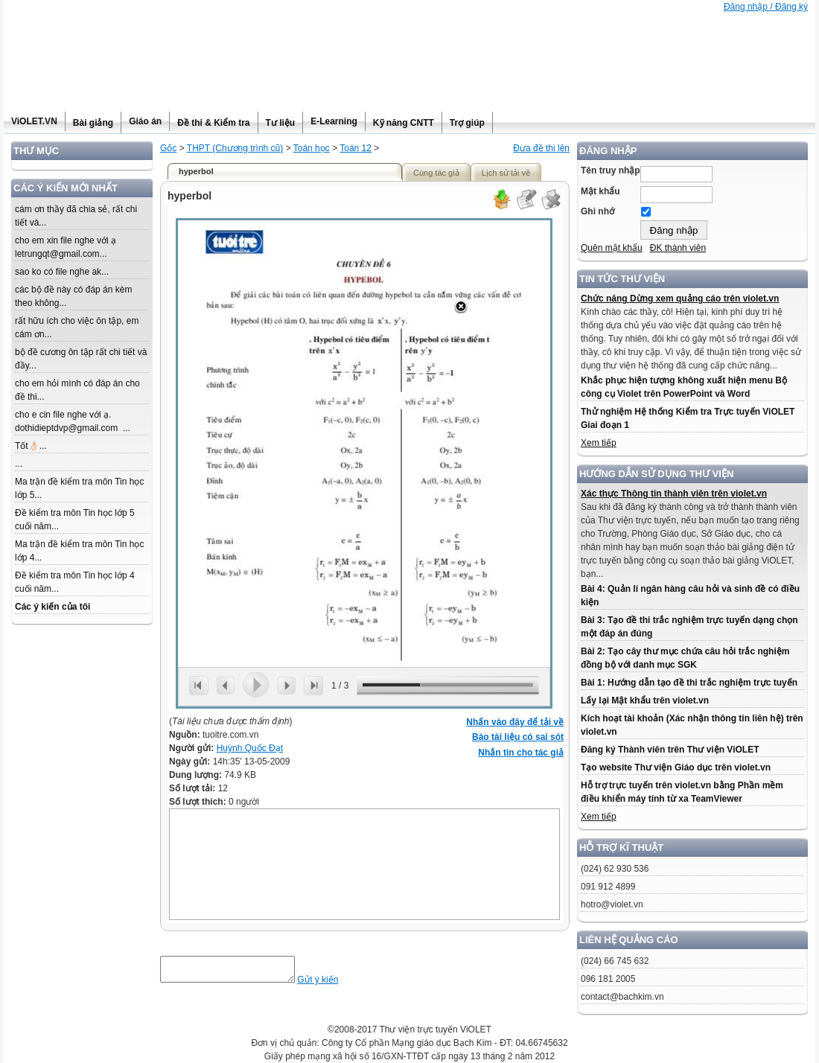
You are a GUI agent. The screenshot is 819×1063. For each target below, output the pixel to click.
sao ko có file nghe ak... (62, 271)
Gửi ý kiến (332, 984)
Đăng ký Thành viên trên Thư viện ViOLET (670, 749)
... (18, 464)
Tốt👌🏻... (31, 446)
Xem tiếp (598, 443)
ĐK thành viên (678, 248)
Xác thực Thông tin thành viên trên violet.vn (674, 493)
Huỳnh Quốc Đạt (250, 748)
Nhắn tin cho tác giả (521, 752)
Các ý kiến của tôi (52, 606)
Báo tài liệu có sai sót (518, 737)
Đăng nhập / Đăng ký (766, 6)
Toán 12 (356, 148)
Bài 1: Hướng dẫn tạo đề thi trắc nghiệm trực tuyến (689, 682)
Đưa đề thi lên (541, 148)
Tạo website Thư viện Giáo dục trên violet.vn (676, 767)
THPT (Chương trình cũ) (235, 148)
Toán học (311, 148)
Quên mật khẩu (612, 248)
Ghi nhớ (597, 211)
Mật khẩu (600, 191)
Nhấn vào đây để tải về (515, 722)
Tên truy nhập (610, 170)
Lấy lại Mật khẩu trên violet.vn (645, 700)
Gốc (168, 148)
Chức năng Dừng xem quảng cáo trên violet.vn (680, 298)
